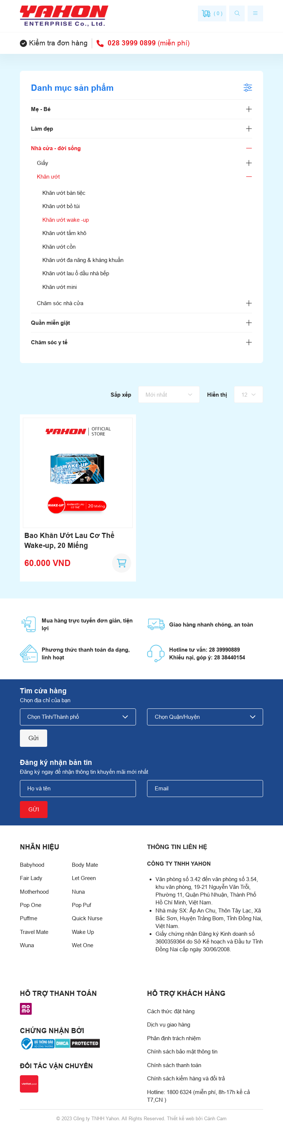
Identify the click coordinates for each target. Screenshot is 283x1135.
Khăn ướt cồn (59, 247)
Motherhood (34, 892)
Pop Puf (81, 905)
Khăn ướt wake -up (65, 220)
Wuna (27, 945)
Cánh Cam (215, 1118)
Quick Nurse (87, 918)
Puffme (28, 918)
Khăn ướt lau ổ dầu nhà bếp (75, 273)
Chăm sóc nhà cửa (60, 303)
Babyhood (32, 865)
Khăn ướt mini (59, 287)
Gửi (33, 738)
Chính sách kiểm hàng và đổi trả (186, 1078)
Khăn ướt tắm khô (64, 233)
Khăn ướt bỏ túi (61, 206)
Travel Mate (34, 932)
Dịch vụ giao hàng (168, 1024)
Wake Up (83, 932)
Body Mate (85, 865)
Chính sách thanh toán (174, 1065)
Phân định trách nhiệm (174, 1038)
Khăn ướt (48, 176)
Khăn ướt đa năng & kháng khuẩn (82, 260)
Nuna (78, 892)
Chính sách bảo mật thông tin (182, 1051)
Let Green (84, 878)
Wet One (82, 945)
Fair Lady (31, 878)
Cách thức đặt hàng (171, 1011)
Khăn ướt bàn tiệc (63, 193)
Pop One (30, 905)
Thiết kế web (180, 1118)
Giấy (42, 163)
